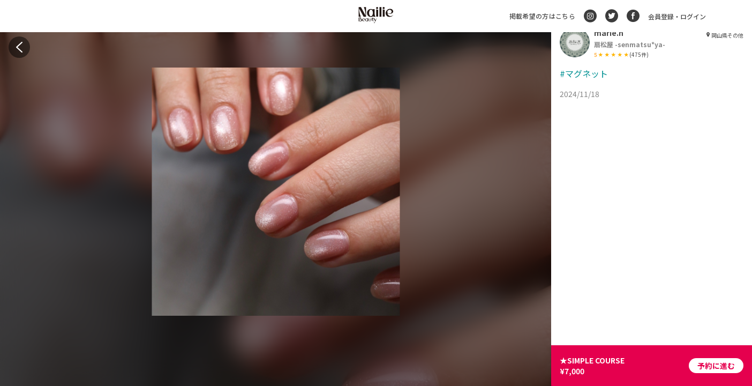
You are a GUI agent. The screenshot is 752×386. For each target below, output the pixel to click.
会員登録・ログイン (677, 16)
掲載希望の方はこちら (542, 15)
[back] (19, 47)
